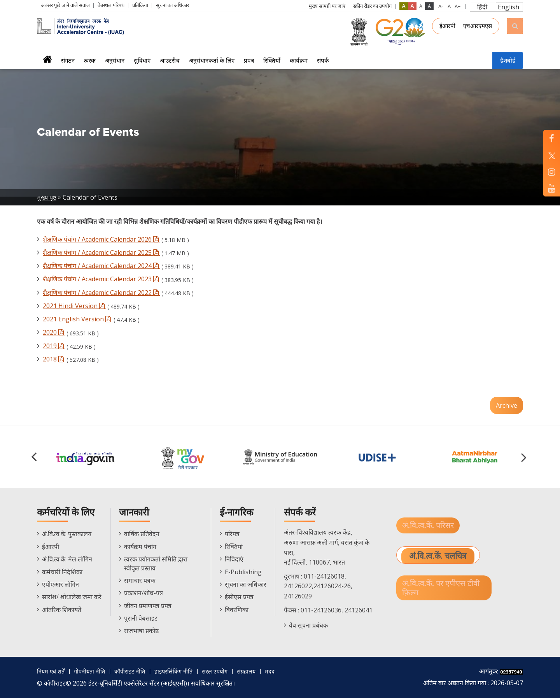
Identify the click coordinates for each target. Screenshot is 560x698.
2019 (54, 346)
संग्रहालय (261, 671)
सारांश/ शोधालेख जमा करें (72, 597)
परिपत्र (232, 534)
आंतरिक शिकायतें (61, 609)
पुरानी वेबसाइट (141, 618)
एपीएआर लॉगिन (60, 584)
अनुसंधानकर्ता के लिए (211, 60)
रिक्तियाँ (271, 60)
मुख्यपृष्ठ (47, 61)
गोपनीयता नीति (93, 671)
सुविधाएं (142, 60)
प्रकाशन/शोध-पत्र (143, 593)
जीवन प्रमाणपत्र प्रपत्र (148, 606)
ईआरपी (447, 26)
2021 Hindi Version (74, 306)
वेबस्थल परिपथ (111, 5)
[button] (525, 457)
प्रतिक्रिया (140, 5)
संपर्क (323, 60)
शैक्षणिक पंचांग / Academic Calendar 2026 (101, 239)
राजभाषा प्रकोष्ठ (141, 630)
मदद (286, 671)
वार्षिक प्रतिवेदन (141, 534)
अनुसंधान (114, 60)
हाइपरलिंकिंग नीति (183, 671)
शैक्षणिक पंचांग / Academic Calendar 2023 (101, 279)
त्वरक (90, 60)
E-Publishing (243, 572)
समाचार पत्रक (139, 580)
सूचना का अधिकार (172, 5)
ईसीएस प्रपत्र (239, 597)
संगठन (68, 60)
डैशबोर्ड (507, 60)
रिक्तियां (234, 546)
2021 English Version (77, 319)
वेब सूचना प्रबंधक (308, 625)
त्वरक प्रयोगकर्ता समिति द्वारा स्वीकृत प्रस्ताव (155, 563)
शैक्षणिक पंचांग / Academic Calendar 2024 (101, 265)
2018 (54, 359)
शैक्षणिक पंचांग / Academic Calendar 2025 (101, 252)
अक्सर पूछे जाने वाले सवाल (65, 5)
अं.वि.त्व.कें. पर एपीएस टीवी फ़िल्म (443, 589)
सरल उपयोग (228, 671)
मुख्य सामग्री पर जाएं (327, 5)
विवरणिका (236, 609)
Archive (506, 405)
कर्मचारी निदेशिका (62, 572)
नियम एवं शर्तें (52, 671)
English (508, 7)
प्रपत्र (249, 60)
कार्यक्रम (299, 60)
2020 (54, 332)
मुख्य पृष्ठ (46, 197)
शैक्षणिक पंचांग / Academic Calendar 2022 (101, 292)
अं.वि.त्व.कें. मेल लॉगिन (67, 559)
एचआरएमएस (477, 26)
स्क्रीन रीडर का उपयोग (372, 5)
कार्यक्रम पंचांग (140, 546)
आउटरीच (170, 60)
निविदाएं (234, 559)
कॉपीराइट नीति (136, 671)
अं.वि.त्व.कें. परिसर (429, 526)
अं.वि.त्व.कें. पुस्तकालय (66, 534)
